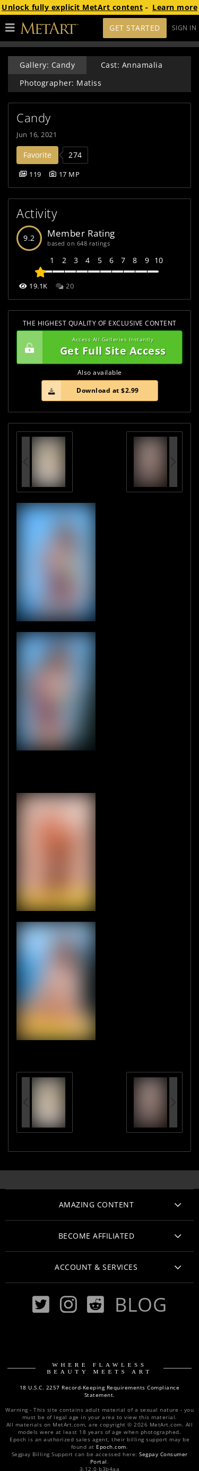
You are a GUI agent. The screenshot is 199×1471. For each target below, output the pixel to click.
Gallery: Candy (47, 65)
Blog (141, 1304)
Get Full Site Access (97, 347)
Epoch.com (111, 1446)
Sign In (184, 27)
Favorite (37, 155)
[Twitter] (40, 1304)
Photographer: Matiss (60, 83)
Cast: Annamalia (132, 65)
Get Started (134, 28)
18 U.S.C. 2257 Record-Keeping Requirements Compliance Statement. (100, 1391)
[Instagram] (68, 1304)
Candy (33, 118)
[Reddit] (95, 1304)
